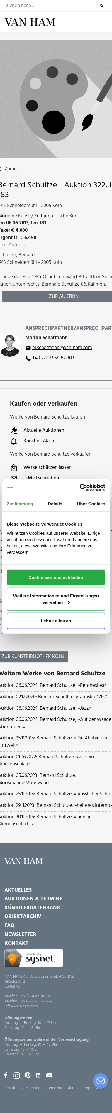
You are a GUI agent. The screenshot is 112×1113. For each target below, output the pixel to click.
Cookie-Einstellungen (22, 1088)
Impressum (93, 1088)
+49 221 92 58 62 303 (53, 358)
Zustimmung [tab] (20, 503)
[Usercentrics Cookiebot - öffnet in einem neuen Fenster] (80, 487)
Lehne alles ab (56, 620)
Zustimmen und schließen (56, 576)
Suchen (102, 6)
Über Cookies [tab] (91, 503)
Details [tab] (55, 503)
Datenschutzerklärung (61, 1088)
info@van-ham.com (21, 1006)
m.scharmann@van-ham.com (62, 348)
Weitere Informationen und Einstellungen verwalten (56, 599)
